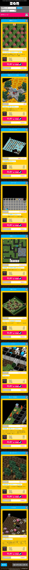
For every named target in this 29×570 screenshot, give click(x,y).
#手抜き (20, 484)
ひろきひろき (22, 265)
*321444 (23, 122)
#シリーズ (5, 214)
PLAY (14, 64)
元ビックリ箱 (22, 481)
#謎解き (11, 214)
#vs (4, 539)
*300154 (23, 336)
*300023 (23, 390)
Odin (25, 104)
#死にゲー (11, 428)
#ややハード (15, 52)
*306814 (23, 229)
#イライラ (18, 321)
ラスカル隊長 (22, 211)
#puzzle (12, 321)
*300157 (23, 282)
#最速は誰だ (6, 484)
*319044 (23, 175)
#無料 (20, 52)
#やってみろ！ (6, 52)
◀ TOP (4, 565)
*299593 (23, 557)
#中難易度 (5, 161)
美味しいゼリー (22, 158)
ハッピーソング (22, 372)
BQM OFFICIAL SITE (20, 565)
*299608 (23, 500)
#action (4, 106)
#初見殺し (5, 267)
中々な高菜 (23, 426)
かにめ (24, 318)
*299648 (23, 446)
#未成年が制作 (12, 267)
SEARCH (19, 7)
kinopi (24, 49)
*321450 (23, 68)
